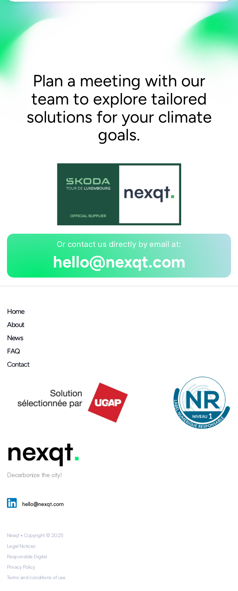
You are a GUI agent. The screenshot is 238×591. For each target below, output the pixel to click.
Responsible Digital (27, 556)
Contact (18, 364)
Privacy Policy (21, 567)
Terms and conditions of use (36, 577)
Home (15, 311)
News (15, 338)
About (15, 324)
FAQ (13, 351)
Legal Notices (21, 546)
